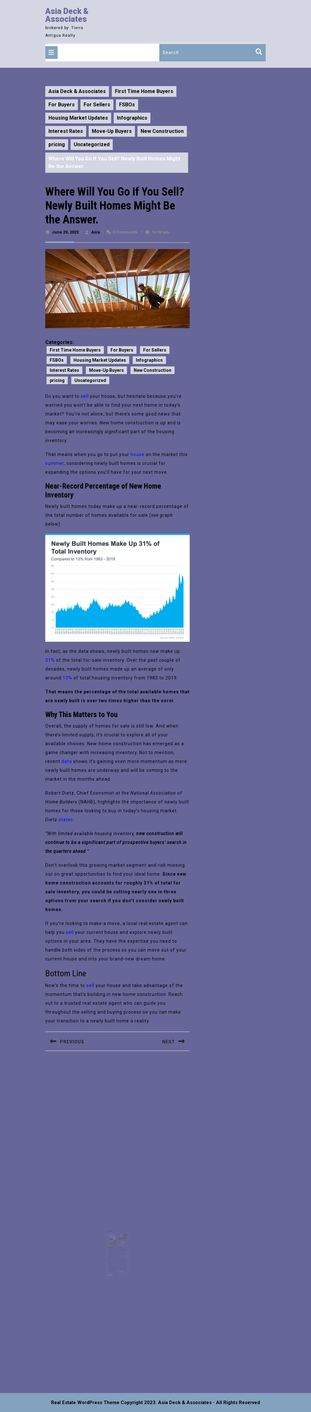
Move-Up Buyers (112, 131)
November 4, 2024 (122, 1247)
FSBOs (127, 105)
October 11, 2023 (113, 1250)
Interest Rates (65, 131)
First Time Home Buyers (144, 91)
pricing (56, 144)
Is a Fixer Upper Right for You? (121, 1244)
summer (54, 463)
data (66, 761)
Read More (112, 1264)
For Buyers (61, 105)
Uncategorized (92, 144)
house (137, 454)
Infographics (132, 118)
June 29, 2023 (65, 232)
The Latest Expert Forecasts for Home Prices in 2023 (113, 1245)
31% (50, 660)
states (66, 819)
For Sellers (97, 105)
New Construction (162, 131)
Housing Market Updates (78, 118)
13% (67, 677)
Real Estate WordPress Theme (85, 1402)
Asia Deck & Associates (66, 15)
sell (85, 396)
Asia (95, 232)
